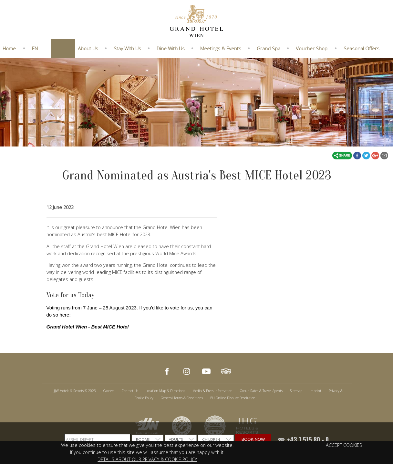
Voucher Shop (311, 48)
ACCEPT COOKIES (344, 445)
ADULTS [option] (176, 439)
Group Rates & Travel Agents (261, 390)
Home (9, 48)
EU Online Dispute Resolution (232, 398)
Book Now (253, 439)
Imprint (315, 390)
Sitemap (296, 390)
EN (35, 48)
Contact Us (130, 390)
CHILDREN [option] (211, 439)
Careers (108, 390)
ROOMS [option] (143, 439)
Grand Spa (268, 48)
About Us (88, 48)
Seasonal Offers (361, 48)
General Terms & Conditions (182, 398)
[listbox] (147, 439)
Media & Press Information (212, 390)
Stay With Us (127, 48)
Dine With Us (171, 48)
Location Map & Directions (165, 390)
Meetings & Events (220, 48)
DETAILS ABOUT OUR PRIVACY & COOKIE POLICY (147, 459)
